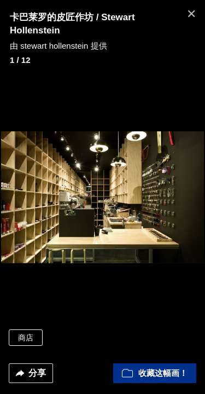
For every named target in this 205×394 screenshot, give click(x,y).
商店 (25, 337)
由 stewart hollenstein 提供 (58, 45)
